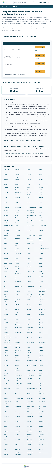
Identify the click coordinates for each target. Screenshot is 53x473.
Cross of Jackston (19, 195)
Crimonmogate (18, 189)
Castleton (6, 391)
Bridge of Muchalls (8, 345)
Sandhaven (41, 276)
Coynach (5, 452)
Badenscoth (6, 230)
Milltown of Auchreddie (32, 360)
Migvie (28, 335)
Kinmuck (29, 189)
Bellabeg (5, 276)
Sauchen (40, 279)
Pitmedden (41, 207)
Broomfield (6, 355)
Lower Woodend (30, 286)
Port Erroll (41, 220)
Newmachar (29, 431)
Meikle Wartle (30, 317)
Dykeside (17, 263)
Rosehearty (41, 258)
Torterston (41, 375)
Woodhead (41, 442)
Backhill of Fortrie (7, 228)
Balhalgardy (6, 243)
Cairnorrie (6, 383)
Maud (28, 312)
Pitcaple (40, 202)
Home (40, 2)
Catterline (6, 393)
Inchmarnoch (18, 406)
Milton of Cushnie (31, 368)
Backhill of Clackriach (8, 225)
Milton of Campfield (31, 365)
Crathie (17, 182)
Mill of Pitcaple (30, 345)
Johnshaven (17, 442)
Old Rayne (29, 449)
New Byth (29, 419)
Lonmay (28, 284)
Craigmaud (17, 177)
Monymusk (29, 386)
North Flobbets (30, 436)
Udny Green (41, 393)
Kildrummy (29, 174)
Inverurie (17, 436)
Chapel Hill (6, 398)
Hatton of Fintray (19, 375)
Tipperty (40, 357)
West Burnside (42, 414)
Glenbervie (17, 345)
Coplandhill (6, 431)
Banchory (6, 261)
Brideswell (6, 332)
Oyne (40, 184)
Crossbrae (17, 197)
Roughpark (41, 266)
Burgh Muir (6, 365)
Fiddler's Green (18, 286)
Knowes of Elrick (30, 243)
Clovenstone (6, 416)
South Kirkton (42, 296)
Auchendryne (6, 210)
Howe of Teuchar (19, 398)
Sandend (40, 271)
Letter (28, 263)
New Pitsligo (29, 426)
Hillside (16, 393)
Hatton (16, 373)
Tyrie (40, 391)
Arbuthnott (6, 187)
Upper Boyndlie (42, 401)
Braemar (5, 324)
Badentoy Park (7, 233)
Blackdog (6, 294)
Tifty (40, 352)
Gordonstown (18, 350)
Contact (49, 2)
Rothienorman (42, 261)
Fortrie (16, 317)
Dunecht (17, 256)
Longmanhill (29, 279)
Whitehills (41, 429)
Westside (41, 419)
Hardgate (17, 368)
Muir (28, 396)
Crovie (16, 202)
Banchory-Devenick (8, 263)
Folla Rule (17, 304)
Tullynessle (41, 383)
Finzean (17, 296)
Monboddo (29, 378)
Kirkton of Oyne (30, 217)
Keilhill (16, 447)
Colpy (5, 424)
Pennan (40, 192)
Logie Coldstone (30, 273)
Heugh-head (18, 378)
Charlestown (6, 406)
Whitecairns (41, 424)
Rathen (40, 235)
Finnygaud (17, 291)
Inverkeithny (18, 429)
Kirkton (28, 202)
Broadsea (6, 350)
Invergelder (17, 426)
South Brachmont (42, 289)
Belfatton (6, 271)
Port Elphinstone (42, 217)
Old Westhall (30, 452)
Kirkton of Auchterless (32, 205)
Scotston (41, 281)
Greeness (17, 360)
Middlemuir (29, 330)
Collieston (6, 421)
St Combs (41, 301)
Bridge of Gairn (7, 342)
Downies (17, 228)
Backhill (5, 223)
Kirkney (28, 200)
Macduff (29, 299)
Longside (29, 281)
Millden (28, 355)
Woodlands (41, 447)
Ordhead (40, 174)
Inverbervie (17, 416)
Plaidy (40, 215)
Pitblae (40, 200)
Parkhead (41, 187)
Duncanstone (18, 253)
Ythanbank (41, 449)
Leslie (28, 258)
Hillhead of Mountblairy (20, 391)
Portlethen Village (42, 225)
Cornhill (5, 436)
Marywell (29, 307)
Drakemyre (17, 230)
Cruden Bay (17, 205)
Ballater (5, 245)
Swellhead (41, 330)
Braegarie (6, 322)
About (44, 2)
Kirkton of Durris (30, 210)
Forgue (16, 314)
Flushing (17, 301)
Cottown (6, 442)
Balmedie (6, 253)
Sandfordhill (41, 273)
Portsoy (40, 228)
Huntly (16, 401)
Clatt (5, 408)
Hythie (16, 403)
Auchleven (6, 212)
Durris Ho (17, 261)
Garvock (17, 340)
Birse (5, 286)
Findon (16, 289)
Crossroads (17, 200)
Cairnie (5, 378)
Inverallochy (17, 414)
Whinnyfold (41, 421)
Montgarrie (29, 383)
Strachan (41, 317)
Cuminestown (18, 207)
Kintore (28, 197)
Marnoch (29, 304)
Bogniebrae (6, 307)
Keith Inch (17, 449)
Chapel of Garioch (7, 401)
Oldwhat (40, 169)
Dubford (17, 245)
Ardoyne (5, 200)
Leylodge (29, 266)
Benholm (5, 281)
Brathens (6, 330)
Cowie (5, 449)
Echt (16, 271)
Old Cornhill (29, 442)
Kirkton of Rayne (30, 220)
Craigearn (17, 169)
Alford (5, 177)
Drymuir (17, 243)
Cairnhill (5, 375)
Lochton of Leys (30, 271)
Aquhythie (6, 184)
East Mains (17, 266)
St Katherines (42, 309)
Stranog (40, 319)
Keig (16, 444)
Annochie (6, 182)
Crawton (17, 184)
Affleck (5, 174)
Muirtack (29, 403)
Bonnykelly (6, 314)
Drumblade (17, 233)
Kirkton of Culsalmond (31, 207)
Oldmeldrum (29, 454)
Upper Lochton (42, 403)
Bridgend (5, 347)
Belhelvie (5, 273)
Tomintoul (41, 365)
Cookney (5, 429)
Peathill (40, 189)
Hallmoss (17, 365)
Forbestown (18, 307)
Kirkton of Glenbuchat (31, 212)
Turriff (40, 388)
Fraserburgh (18, 319)
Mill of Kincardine (30, 340)
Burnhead (6, 368)
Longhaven (29, 276)
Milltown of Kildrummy (31, 363)
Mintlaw (28, 373)
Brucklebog (6, 360)
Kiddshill (28, 172)
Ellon (16, 276)
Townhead (41, 380)
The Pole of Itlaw (42, 342)
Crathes (17, 179)
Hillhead (17, 386)
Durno (16, 258)
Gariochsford (18, 332)
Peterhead (41, 197)
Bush (5, 370)
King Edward (29, 182)
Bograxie (5, 309)
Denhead (17, 220)
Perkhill (40, 195)
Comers (5, 426)
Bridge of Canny (7, 337)
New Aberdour (30, 416)
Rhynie (40, 243)
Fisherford (17, 299)
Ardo (5, 195)
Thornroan (41, 347)
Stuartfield (41, 327)
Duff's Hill (17, 248)
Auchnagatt (6, 215)
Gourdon (17, 355)
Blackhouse (6, 299)
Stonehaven (41, 314)
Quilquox (40, 233)
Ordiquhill (41, 179)
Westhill (40, 416)
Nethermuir (29, 414)
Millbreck (29, 352)
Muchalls (29, 393)
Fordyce (17, 312)
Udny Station (41, 396)
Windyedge (41, 439)
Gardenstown (18, 330)
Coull (5, 447)
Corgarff (5, 434)
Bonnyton (6, 317)
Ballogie (5, 251)
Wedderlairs (41, 411)
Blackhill (5, 296)
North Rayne (29, 439)
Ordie (40, 177)
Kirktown (29, 228)
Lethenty (29, 261)
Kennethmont (18, 454)
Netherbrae (29, 408)
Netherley (29, 411)
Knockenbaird (30, 240)
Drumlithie (17, 238)
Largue (28, 251)
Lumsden (29, 291)
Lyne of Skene (30, 296)
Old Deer (29, 444)
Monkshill (29, 380)
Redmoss (41, 240)
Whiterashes (41, 436)
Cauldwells (6, 396)
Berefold (5, 284)
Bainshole (6, 235)
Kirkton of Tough (30, 225)
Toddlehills (41, 363)
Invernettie (17, 431)
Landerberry (29, 245)
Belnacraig (6, 279)
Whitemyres (41, 434)
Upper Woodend (42, 406)
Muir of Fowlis (30, 401)
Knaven (28, 238)
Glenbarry (17, 342)
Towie (40, 378)
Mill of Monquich (30, 342)
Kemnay (17, 452)
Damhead (17, 212)
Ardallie (5, 189)
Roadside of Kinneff (43, 251)
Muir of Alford (30, 398)
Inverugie (17, 434)
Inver (16, 411)
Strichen (40, 324)
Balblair (5, 238)
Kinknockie (29, 187)
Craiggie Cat (18, 172)
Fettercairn (17, 284)
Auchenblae (6, 207)
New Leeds (29, 424)
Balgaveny (6, 240)
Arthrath (5, 202)
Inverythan (17, 439)
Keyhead (29, 169)
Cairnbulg (6, 373)
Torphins (40, 370)
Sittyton (40, 286)
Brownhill (5, 357)
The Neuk (41, 340)
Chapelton (6, 403)
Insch (16, 408)
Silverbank (41, 284)
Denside (17, 223)
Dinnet (16, 225)
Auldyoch (6, 217)
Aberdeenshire (9, 6)
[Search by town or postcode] (23, 2)
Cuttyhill (17, 210)
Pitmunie (40, 210)
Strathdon (41, 322)
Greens (16, 363)
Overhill (40, 182)
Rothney (40, 263)
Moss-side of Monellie (32, 388)
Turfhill (40, 386)
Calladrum (6, 386)
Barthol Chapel (7, 268)
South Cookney (42, 291)
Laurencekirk (29, 253)
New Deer (29, 421)
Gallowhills (17, 324)
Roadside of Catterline (44, 248)
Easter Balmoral (18, 268)
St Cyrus (40, 304)
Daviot (16, 215)
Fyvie (16, 322)
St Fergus (41, 307)
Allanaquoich (6, 179)
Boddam (5, 304)
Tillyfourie (41, 355)
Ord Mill (40, 172)
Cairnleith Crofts (7, 380)
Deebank (17, 217)
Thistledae (41, 345)
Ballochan (6, 248)
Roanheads (41, 253)
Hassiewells (17, 370)
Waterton (41, 408)
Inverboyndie (18, 419)
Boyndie (5, 319)
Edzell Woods (18, 273)
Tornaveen (41, 368)
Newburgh (29, 429)
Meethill (28, 314)
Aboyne (5, 172)
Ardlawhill (6, 192)
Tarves (40, 335)
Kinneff (28, 195)
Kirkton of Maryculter (31, 215)
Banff (5, 266)
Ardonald (5, 197)
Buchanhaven (6, 363)
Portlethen (41, 223)
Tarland (40, 332)
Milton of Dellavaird (31, 370)
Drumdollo (17, 235)
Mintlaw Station (30, 375)
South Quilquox (42, 299)
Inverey (16, 424)
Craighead (17, 174)
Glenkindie (17, 347)
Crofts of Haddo (18, 192)
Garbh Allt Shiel (18, 327)
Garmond (17, 335)
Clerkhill (5, 411)
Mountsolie (29, 391)
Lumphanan (29, 289)
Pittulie (40, 212)
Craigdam (6, 454)
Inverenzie (17, 421)
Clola (5, 414)
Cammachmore (7, 388)
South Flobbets (42, 294)
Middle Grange (30, 327)
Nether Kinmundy (30, 406)
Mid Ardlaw (29, 324)
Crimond (17, 187)
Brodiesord (6, 352)
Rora (40, 256)
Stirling (40, 312)
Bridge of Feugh (7, 340)
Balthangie (6, 258)
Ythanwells (41, 452)
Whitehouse (41, 431)
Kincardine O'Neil (30, 177)
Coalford (5, 419)
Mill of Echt (29, 337)
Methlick (29, 322)
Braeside (5, 327)
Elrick (16, 279)
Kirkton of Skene (30, 223)
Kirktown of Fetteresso (32, 235)
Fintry (16, 294)
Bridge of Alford (7, 335)
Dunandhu (17, 251)
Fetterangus (18, 281)
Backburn (6, 220)
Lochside (29, 268)
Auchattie (6, 205)
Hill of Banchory (18, 380)
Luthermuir (29, 294)
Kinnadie (29, 192)
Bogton (5, 312)
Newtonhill (29, 434)
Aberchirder (6, 169)
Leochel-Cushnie (31, 256)
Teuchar (40, 337)
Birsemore (6, 289)
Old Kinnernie (30, 447)
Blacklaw (5, 301)
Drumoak (17, 240)
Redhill (40, 238)
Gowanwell (17, 357)
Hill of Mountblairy (19, 383)
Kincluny (29, 179)
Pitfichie (40, 205)
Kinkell (28, 184)
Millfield (28, 357)
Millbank (28, 347)
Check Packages (40, 47)
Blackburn (6, 291)
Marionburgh (29, 301)
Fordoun (17, 309)
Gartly (16, 337)
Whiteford (41, 426)
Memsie (28, 319)
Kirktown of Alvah (30, 233)
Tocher (40, 360)
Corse (5, 439)
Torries (40, 373)
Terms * (37, 50)
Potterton (41, 230)
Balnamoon (6, 256)
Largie (28, 248)
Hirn (16, 396)
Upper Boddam (42, 398)
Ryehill (40, 268)
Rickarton (41, 245)
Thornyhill (41, 350)
